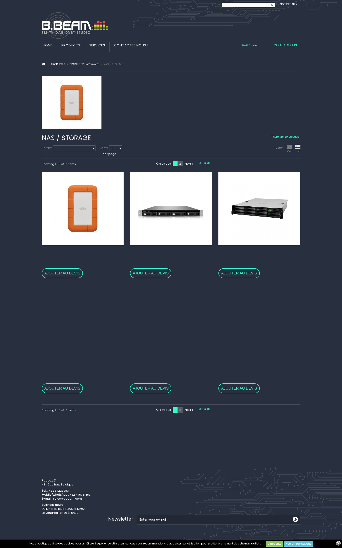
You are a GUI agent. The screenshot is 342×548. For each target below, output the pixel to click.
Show (104, 148)
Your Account (286, 45)
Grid (289, 149)
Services (97, 45)
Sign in (284, 4)
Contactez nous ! (131, 45)
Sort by (47, 148)
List (297, 149)
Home (48, 45)
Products (70, 45)
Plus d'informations (298, 544)
